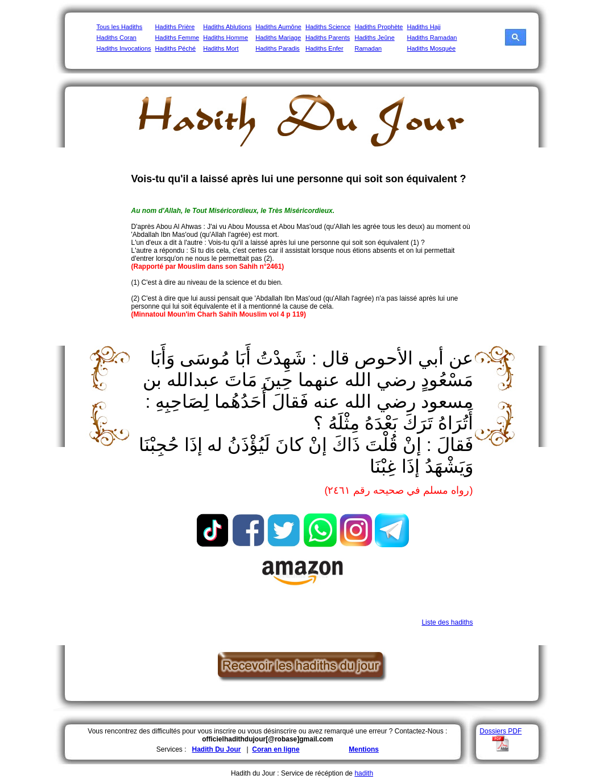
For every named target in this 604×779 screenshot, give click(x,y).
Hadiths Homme (225, 37)
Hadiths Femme (177, 37)
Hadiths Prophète (378, 26)
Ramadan (368, 48)
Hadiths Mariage (278, 37)
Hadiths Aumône (278, 26)
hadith (363, 773)
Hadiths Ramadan (432, 37)
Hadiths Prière (175, 26)
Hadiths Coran (116, 37)
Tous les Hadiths (120, 26)
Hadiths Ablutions (227, 26)
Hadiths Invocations (124, 48)
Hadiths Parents (327, 37)
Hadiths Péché (175, 48)
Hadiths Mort (220, 48)
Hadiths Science (328, 26)
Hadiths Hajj (423, 26)
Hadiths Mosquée (431, 48)
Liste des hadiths (447, 622)
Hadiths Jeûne (374, 37)
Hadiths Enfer (324, 48)
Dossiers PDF (500, 731)
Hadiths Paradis (277, 48)
